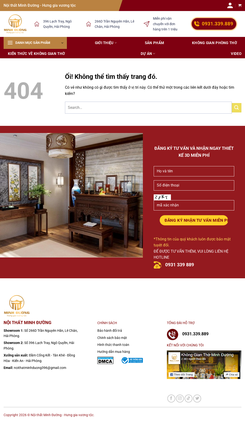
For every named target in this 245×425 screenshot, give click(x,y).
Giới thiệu (106, 43)
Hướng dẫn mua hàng (113, 352)
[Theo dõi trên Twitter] (197, 398)
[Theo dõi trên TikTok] (188, 398)
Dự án (148, 53)
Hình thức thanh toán (113, 345)
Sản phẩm (154, 43)
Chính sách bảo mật (112, 338)
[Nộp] (236, 107)
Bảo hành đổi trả (109, 330)
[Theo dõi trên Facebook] (171, 398)
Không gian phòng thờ (214, 43)
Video (236, 54)
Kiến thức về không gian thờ (36, 54)
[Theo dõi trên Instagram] (180, 398)
